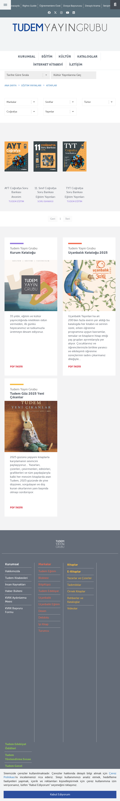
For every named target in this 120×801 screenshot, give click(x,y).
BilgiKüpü (44, 584)
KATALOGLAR (87, 56)
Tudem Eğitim (47, 571)
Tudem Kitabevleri (16, 578)
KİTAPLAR (51, 85)
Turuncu (43, 630)
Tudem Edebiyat (48, 591)
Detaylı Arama (92, 5)
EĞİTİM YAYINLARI (31, 85)
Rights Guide (29, 5)
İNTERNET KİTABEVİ (48, 64)
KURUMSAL (26, 56)
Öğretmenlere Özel (49, 5)
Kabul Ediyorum (60, 794)
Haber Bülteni (13, 591)
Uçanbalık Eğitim (49, 604)
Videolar (72, 608)
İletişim (107, 5)
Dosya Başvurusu (72, 5)
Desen (42, 611)
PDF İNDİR (16, 366)
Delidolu (43, 617)
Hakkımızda (12, 571)
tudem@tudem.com (60, 732)
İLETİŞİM (75, 64)
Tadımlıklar (74, 584)
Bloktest (43, 578)
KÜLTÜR (65, 56)
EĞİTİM (47, 56)
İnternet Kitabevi (15, 679)
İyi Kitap (43, 624)
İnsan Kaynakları (15, 584)
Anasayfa (15, 5)
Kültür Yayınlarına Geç (67, 75)
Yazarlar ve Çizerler (79, 578)
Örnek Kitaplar (76, 591)
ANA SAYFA (10, 85)
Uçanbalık (44, 597)
